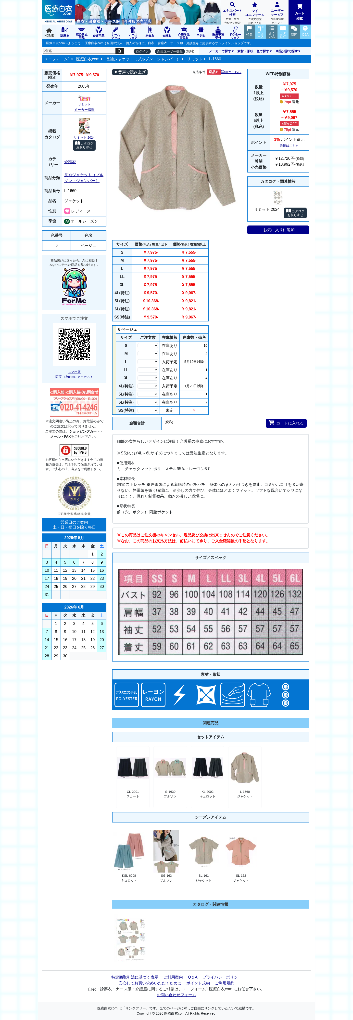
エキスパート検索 (232, 13)
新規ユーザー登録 (170, 51)
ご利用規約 (224, 983)
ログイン (142, 51)
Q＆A (193, 977)
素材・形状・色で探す (253, 51)
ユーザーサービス (277, 13)
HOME (49, 32)
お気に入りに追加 (279, 230)
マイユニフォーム (255, 14)
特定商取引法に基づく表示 (134, 977)
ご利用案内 (173, 977)
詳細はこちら (231, 72)
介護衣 (70, 162)
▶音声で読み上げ (130, 72)
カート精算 (299, 12)
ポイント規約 (198, 983)
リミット (194, 59)
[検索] (79, 51)
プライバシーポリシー (222, 977)
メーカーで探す (220, 51)
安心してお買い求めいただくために (150, 983)
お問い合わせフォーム (176, 995)
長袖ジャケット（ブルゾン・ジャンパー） (143, 59)
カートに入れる (286, 422)
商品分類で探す (287, 51)
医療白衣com (87, 59)
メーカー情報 (84, 110)
